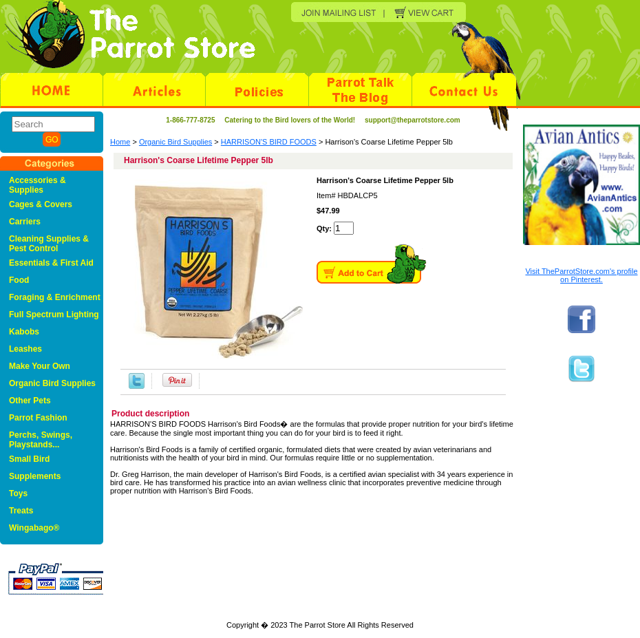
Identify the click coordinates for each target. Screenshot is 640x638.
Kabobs (24, 332)
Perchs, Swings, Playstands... (40, 439)
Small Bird (29, 459)
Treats (21, 510)
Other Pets (30, 400)
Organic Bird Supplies (175, 142)
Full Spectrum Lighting (54, 314)
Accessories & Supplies (37, 185)
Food (19, 280)
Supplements (35, 476)
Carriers (25, 221)
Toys (18, 493)
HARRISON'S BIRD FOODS (269, 142)
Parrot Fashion (38, 418)
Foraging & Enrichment (54, 297)
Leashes (25, 349)
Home (120, 142)
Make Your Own (39, 366)
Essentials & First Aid (51, 263)
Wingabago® (34, 528)
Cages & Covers (40, 204)
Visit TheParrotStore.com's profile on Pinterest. (581, 275)
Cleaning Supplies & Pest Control (49, 243)
